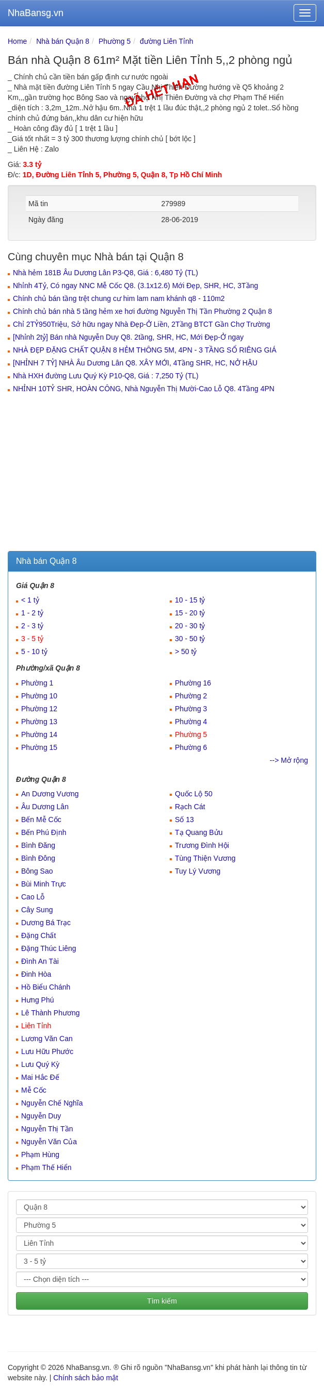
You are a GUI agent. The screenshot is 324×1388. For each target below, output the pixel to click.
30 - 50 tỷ (190, 638)
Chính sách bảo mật (85, 1378)
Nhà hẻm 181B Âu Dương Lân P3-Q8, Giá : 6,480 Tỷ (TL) (105, 273)
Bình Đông (38, 858)
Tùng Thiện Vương (205, 858)
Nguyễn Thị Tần (47, 1129)
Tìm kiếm (162, 1301)
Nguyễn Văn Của (49, 1142)
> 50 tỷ (186, 651)
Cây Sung (37, 910)
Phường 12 (39, 709)
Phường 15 (39, 747)
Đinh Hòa (36, 974)
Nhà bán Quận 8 (62, 41)
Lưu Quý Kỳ (40, 1064)
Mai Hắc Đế (40, 1077)
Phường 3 (191, 709)
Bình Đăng (38, 845)
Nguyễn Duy (41, 1116)
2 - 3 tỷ (32, 626)
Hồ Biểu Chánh (45, 987)
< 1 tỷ (30, 600)
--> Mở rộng (289, 760)
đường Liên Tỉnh (166, 41)
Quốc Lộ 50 (194, 794)
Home (17, 41)
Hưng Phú (37, 1000)
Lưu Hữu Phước (47, 1051)
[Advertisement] (162, 474)
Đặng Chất (38, 935)
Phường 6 (191, 747)
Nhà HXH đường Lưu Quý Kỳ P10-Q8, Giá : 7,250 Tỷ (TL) (106, 376)
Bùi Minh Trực (43, 884)
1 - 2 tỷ (32, 613)
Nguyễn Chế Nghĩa (52, 1103)
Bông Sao (37, 871)
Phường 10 (39, 696)
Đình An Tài (40, 961)
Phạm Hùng (40, 1154)
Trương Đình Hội (202, 845)
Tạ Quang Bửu (199, 832)
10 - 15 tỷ (190, 600)
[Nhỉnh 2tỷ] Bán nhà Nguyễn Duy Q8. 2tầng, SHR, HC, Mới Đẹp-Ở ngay (128, 337)
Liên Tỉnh (36, 1026)
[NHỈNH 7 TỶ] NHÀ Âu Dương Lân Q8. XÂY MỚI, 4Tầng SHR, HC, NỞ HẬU (135, 363)
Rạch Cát (190, 806)
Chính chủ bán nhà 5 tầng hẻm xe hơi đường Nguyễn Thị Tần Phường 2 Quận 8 (142, 311)
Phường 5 (115, 41)
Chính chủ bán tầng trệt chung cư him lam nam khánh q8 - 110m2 (119, 298)
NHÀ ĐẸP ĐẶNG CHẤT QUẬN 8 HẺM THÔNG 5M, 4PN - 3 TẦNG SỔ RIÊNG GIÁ (145, 350)
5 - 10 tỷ (34, 651)
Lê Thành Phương (50, 1013)
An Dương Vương (50, 794)
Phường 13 (39, 721)
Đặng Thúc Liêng (48, 948)
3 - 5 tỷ (32, 638)
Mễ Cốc (33, 1090)
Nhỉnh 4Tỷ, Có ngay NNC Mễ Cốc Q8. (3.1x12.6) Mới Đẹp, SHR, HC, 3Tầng (135, 285)
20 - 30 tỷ (190, 626)
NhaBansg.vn (35, 13)
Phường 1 (37, 683)
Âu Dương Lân (45, 806)
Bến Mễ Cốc (41, 819)
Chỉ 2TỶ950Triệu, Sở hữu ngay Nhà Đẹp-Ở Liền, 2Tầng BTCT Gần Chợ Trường (141, 324)
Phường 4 (191, 721)
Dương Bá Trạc (46, 922)
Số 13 (184, 819)
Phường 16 (193, 683)
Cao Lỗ (32, 897)
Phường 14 (39, 734)
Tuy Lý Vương (197, 871)
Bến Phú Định (44, 832)
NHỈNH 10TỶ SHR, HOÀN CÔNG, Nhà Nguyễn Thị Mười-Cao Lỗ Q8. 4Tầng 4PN (143, 388)
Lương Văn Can (47, 1038)
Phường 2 (191, 696)
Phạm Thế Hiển (46, 1167)
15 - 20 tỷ (190, 613)
